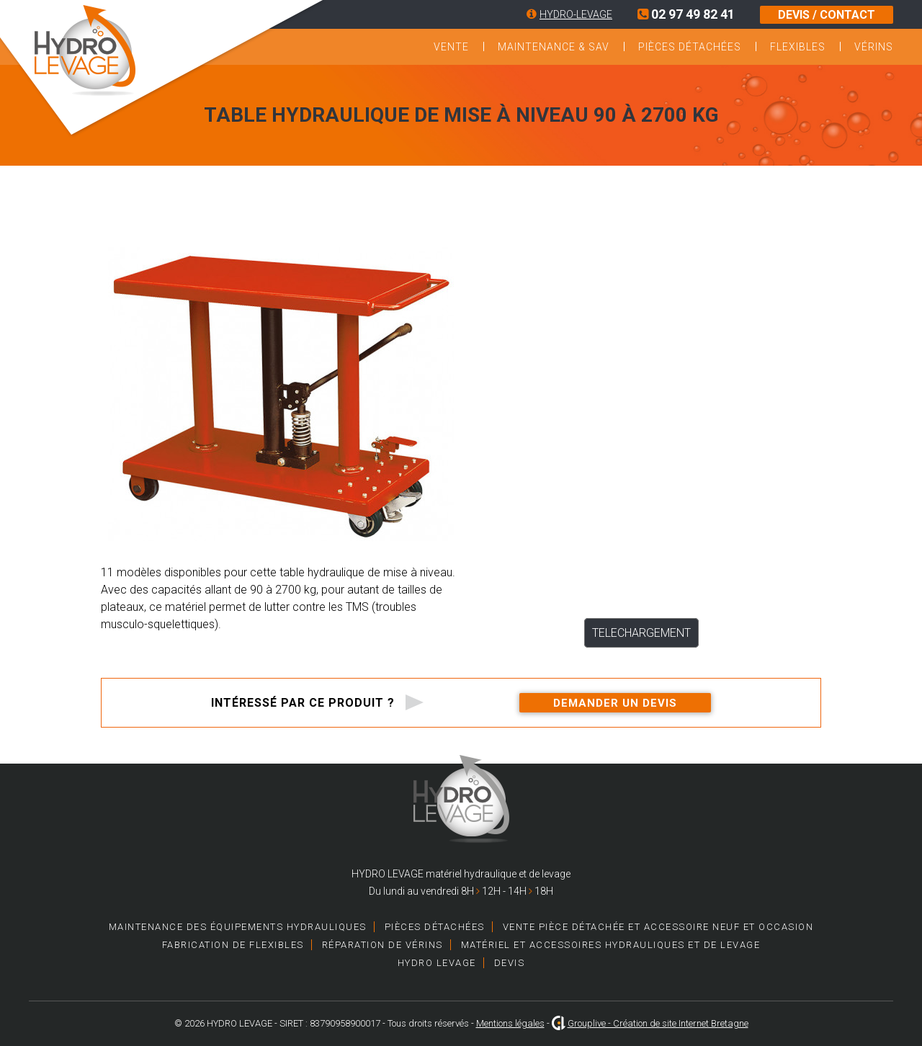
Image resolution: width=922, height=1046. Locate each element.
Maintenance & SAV (553, 47)
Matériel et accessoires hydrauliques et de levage (611, 944)
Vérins (873, 47)
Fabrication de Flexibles (233, 944)
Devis (509, 962)
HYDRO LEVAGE (437, 962)
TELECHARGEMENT (641, 633)
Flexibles (797, 47)
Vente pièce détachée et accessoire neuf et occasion (658, 926)
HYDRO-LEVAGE (576, 14)
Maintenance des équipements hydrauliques (238, 926)
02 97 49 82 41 (686, 14)
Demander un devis (615, 703)
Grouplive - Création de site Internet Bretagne (658, 1023)
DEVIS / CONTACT (826, 15)
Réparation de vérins (382, 944)
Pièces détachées (689, 47)
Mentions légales (510, 1023)
